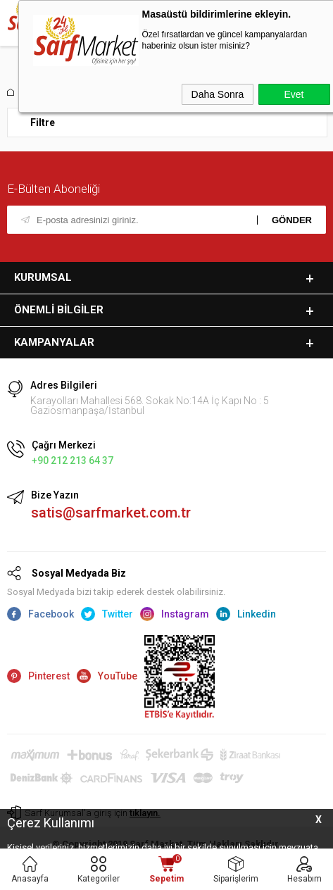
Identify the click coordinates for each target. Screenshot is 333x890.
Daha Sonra (217, 94)
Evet (293, 94)
